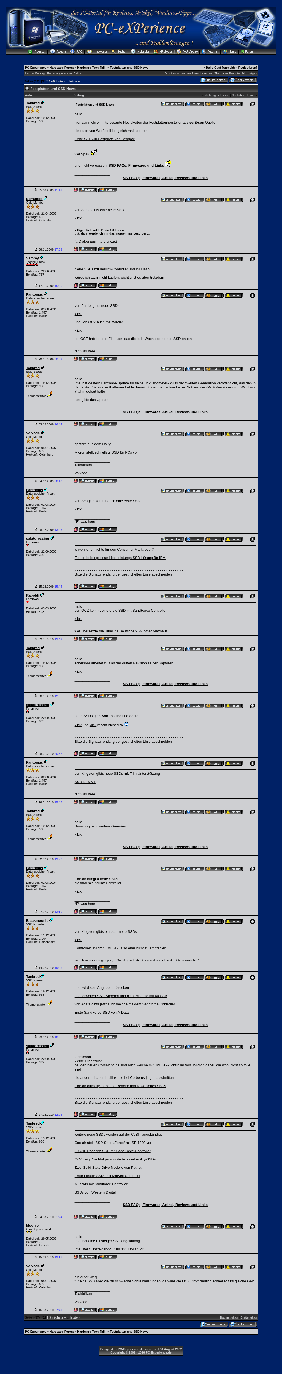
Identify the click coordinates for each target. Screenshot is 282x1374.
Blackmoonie (37, 920)
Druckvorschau (175, 73)
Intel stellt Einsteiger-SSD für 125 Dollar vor (109, 1249)
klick (78, 218)
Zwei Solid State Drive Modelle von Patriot (108, 1167)
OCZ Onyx (190, 1281)
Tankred (33, 103)
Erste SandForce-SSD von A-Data (102, 1012)
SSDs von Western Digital (95, 1192)
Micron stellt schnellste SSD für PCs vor (106, 452)
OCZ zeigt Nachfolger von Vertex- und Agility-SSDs (115, 1159)
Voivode (33, 433)
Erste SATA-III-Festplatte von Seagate (105, 139)
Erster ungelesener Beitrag (65, 73)
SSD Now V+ (85, 782)
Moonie (32, 1225)
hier (78, 400)
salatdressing (37, 538)
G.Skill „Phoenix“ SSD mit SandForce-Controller (113, 1151)
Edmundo (34, 199)
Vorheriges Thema (216, 95)
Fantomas (34, 294)
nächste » (58, 81)
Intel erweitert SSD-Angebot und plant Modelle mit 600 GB (121, 996)
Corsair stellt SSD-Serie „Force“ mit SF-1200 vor (113, 1143)
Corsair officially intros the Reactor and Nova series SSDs (120, 1086)
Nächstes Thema (243, 95)
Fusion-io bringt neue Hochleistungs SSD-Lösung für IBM (120, 558)
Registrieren (247, 67)
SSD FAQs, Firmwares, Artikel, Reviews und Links (165, 178)
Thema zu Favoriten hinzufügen (236, 73)
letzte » (74, 81)
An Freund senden (199, 73)
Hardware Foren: (62, 67)
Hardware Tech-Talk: (92, 67)
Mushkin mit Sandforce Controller (101, 1184)
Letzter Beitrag (35, 73)
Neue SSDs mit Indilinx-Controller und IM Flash (112, 269)
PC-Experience (36, 67)
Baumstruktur (229, 1317)
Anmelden (230, 67)
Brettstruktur (248, 1317)
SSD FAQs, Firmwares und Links (136, 165)
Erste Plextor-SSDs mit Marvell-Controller (107, 1176)
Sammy (32, 258)
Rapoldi (32, 595)
